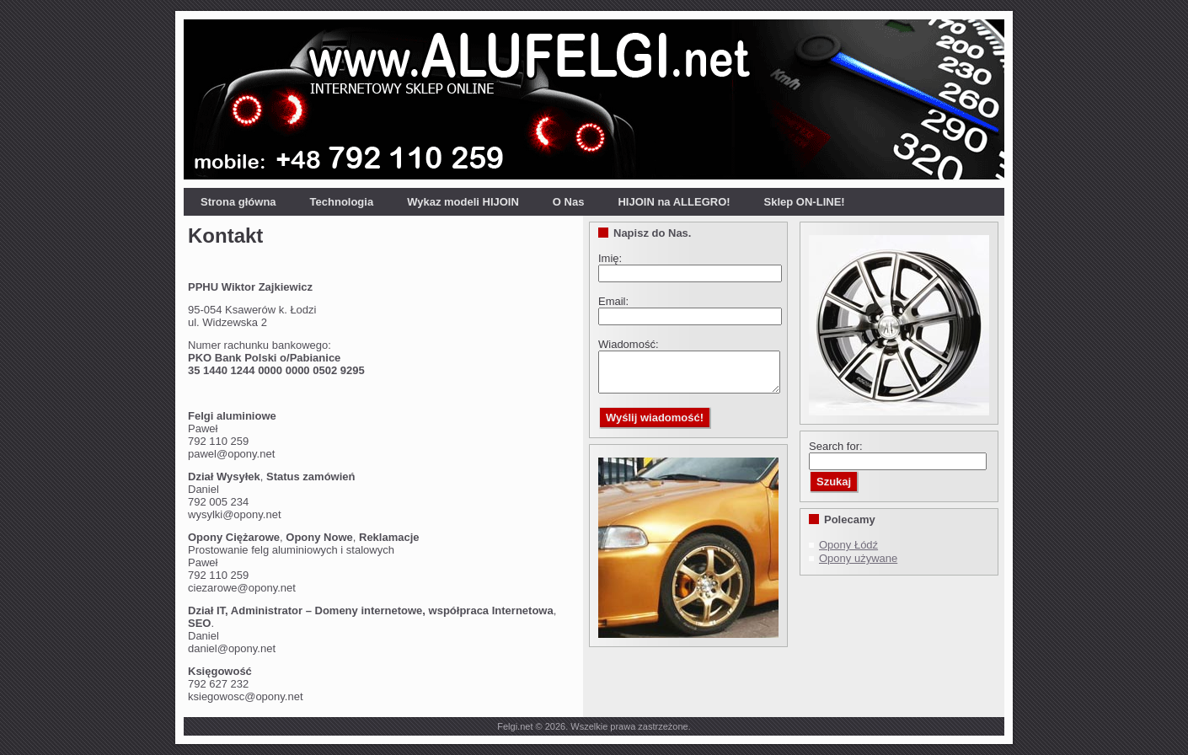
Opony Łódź (848, 544)
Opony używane (858, 558)
